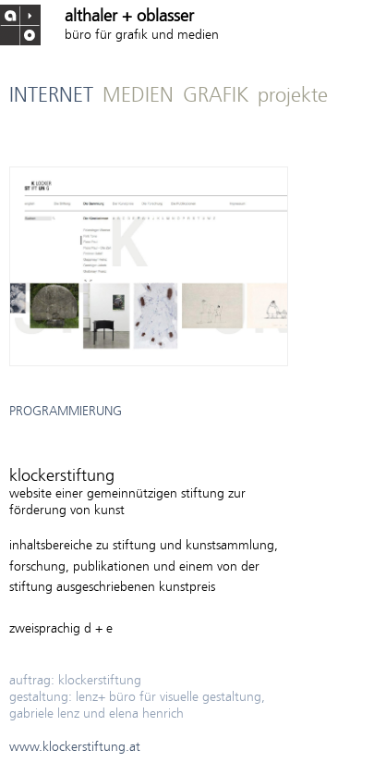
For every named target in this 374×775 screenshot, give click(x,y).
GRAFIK (215, 96)
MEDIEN (138, 96)
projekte (293, 96)
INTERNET (51, 96)
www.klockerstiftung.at (74, 748)
